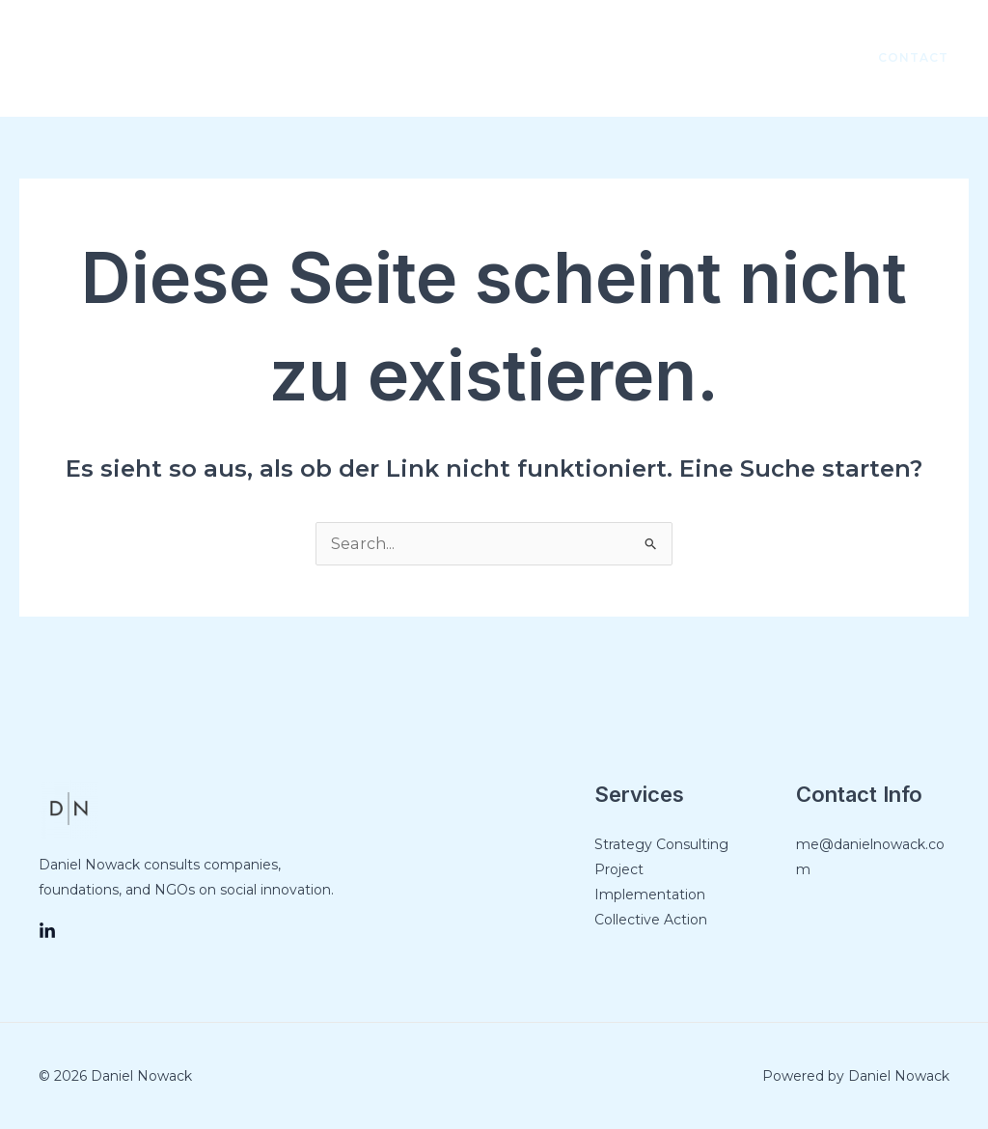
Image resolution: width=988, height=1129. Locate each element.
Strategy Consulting (661, 844)
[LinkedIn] (806, 59)
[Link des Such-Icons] (101, 57)
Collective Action (650, 919)
